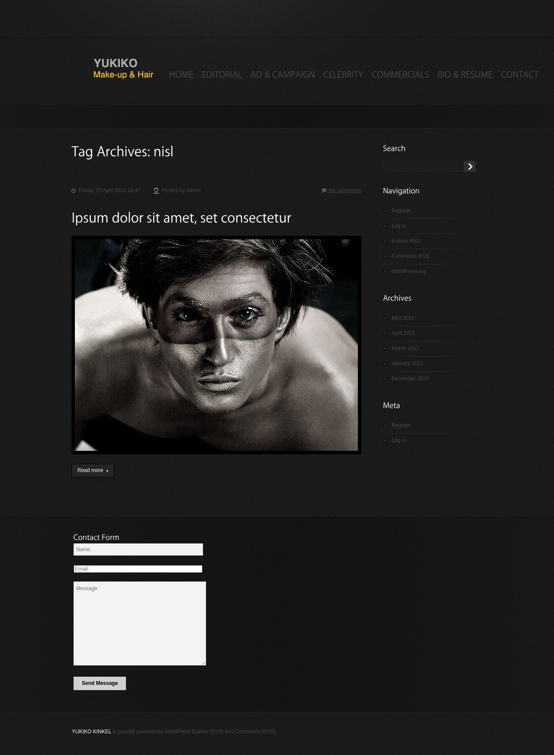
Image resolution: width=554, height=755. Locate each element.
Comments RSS (410, 256)
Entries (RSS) (207, 732)
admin (193, 190)
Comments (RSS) (255, 732)
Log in (399, 226)
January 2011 (407, 363)
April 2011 (403, 333)
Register (401, 211)
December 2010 (410, 379)
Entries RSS (406, 241)
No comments (345, 190)
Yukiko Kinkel (91, 732)
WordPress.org (409, 271)
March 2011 (405, 348)
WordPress (177, 732)
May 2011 (403, 318)
